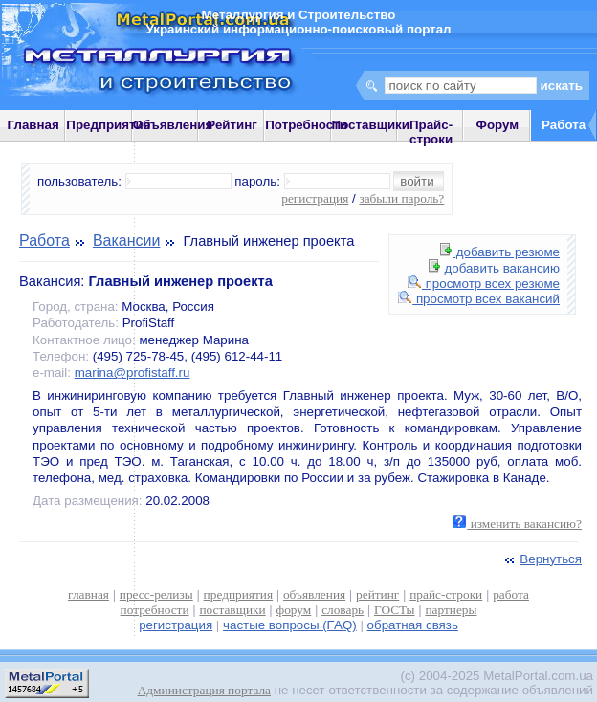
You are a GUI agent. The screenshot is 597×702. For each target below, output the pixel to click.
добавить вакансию (494, 268)
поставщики (232, 610)
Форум (498, 125)
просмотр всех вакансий (479, 299)
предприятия (238, 594)
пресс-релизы (156, 594)
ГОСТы (394, 610)
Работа (44, 240)
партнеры (450, 610)
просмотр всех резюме (484, 283)
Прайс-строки (431, 132)
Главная (33, 125)
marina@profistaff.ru (132, 372)
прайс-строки (445, 594)
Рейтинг (232, 125)
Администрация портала (204, 690)
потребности (155, 610)
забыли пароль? (401, 198)
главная (88, 594)
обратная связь (412, 625)
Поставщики (370, 125)
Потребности (306, 125)
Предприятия (108, 125)
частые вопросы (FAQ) (290, 625)
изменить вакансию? (517, 523)
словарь (342, 610)
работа (511, 594)
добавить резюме (500, 252)
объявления (314, 594)
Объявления (173, 125)
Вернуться (541, 559)
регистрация (314, 198)
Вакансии (127, 240)
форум (294, 610)
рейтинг (377, 594)
